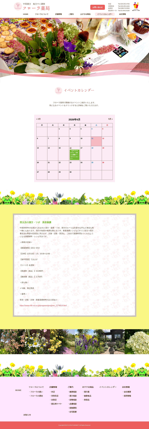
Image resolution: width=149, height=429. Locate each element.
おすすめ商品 (85, 14)
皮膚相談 (73, 404)
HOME (25, 14)
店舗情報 (58, 14)
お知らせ (27, 415)
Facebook (86, 7)
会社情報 (122, 14)
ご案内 (71, 14)
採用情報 (127, 396)
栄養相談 (73, 400)
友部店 (54, 400)
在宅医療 (73, 412)
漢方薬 (86, 392)
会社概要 (127, 392)
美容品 (86, 400)
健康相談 (73, 392)
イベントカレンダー (104, 14)
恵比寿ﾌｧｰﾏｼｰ (56, 404)
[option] (74, 50)
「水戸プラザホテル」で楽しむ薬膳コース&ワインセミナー (74, 154)
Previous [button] (7, 342)
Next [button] (142, 342)
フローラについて (41, 14)
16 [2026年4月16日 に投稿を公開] (71, 148)
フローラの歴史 (36, 396)
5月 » (110, 119)
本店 (53, 392)
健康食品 (87, 396)
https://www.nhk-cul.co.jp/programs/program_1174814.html (43, 305)
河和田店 (54, 396)
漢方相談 (73, 396)
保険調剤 (73, 408)
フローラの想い (36, 392)
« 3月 (38, 119)
